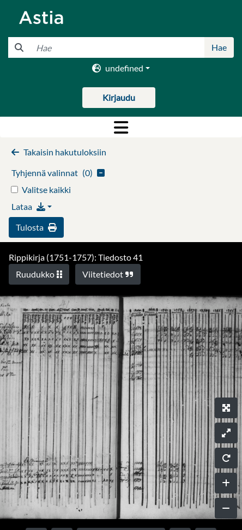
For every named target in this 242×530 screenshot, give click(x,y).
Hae (219, 47)
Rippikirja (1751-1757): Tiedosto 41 (76, 257)
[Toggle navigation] (121, 127)
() (58, 172)
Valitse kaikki (46, 189)
